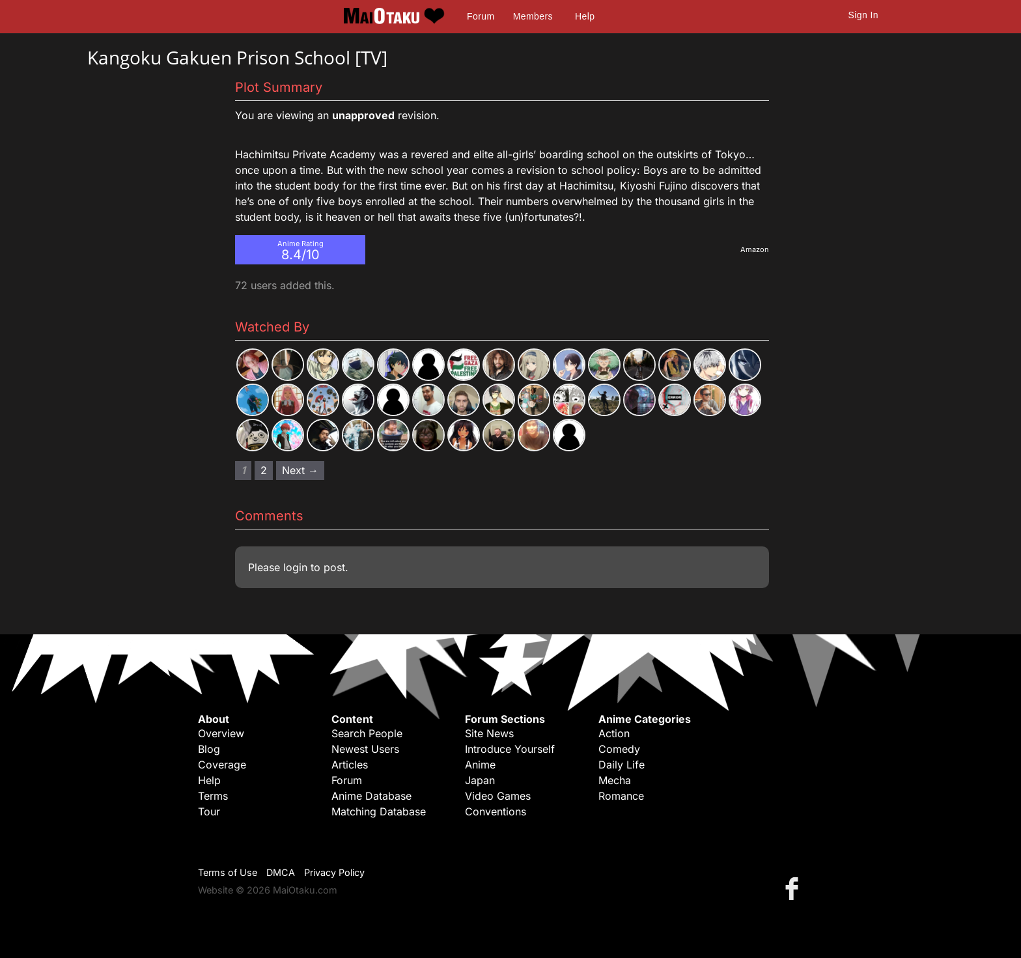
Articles (349, 764)
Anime (480, 764)
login (295, 567)
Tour (209, 811)
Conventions (495, 811)
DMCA (280, 872)
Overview (221, 733)
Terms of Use (227, 872)
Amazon (754, 249)
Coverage (222, 764)
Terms (213, 795)
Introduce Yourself (510, 748)
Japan (480, 780)
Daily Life (621, 764)
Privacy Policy (334, 872)
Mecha (614, 780)
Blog (209, 748)
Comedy (619, 748)
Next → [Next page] (300, 470)
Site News (489, 733)
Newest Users (365, 748)
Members (533, 16)
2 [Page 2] (263, 470)
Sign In (863, 15)
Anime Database (371, 795)
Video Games (498, 795)
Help (584, 16)
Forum (480, 16)
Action (614, 733)
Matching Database (378, 811)
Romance (621, 795)
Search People (366, 733)
